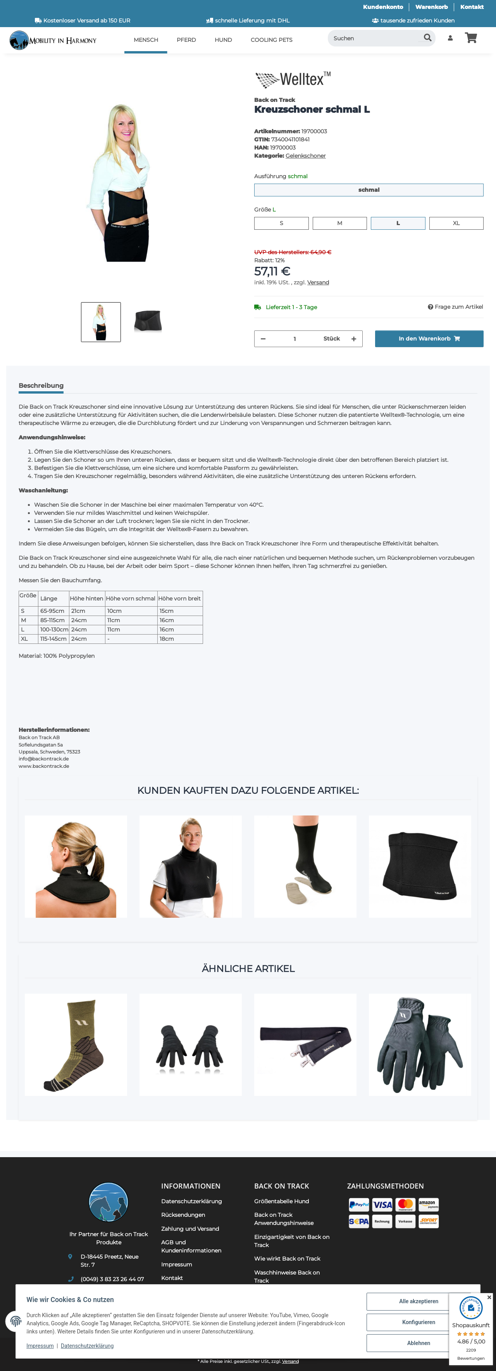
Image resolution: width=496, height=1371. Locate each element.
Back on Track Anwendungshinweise (283, 1219)
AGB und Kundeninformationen (191, 1246)
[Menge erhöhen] (353, 339)
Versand (318, 282)
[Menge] (294, 339)
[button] (450, 38)
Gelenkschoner (306, 155)
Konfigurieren (416, 1323)
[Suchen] (382, 38)
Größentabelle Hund (281, 1201)
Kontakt (472, 6)
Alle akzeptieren (416, 1303)
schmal (379, 189)
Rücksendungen (183, 1214)
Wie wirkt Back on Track (287, 1258)
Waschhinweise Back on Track (287, 1276)
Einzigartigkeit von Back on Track (291, 1241)
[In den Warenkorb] (18, 64)
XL (459, 223)
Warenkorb (431, 6)
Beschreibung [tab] (41, 385)
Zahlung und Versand (190, 1228)
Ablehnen (416, 1343)
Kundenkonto (383, 6)
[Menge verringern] (263, 339)
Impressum (41, 1347)
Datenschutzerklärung (89, 1347)
